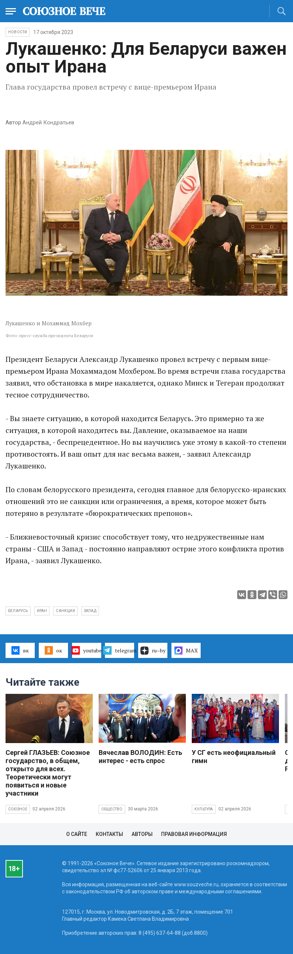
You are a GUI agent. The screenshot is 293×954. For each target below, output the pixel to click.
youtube (86, 650)
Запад (90, 611)
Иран (42, 611)
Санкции (65, 611)
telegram (119, 650)
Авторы (142, 834)
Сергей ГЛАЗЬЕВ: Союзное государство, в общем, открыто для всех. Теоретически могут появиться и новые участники (48, 773)
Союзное (17, 809)
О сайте (76, 834)
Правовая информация (194, 834)
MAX (186, 650)
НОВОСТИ (17, 32)
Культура (203, 809)
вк (20, 650)
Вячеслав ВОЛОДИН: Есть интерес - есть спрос (140, 757)
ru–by (153, 650)
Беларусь (18, 611)
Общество (112, 809)
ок (53, 650)
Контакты (109, 834)
